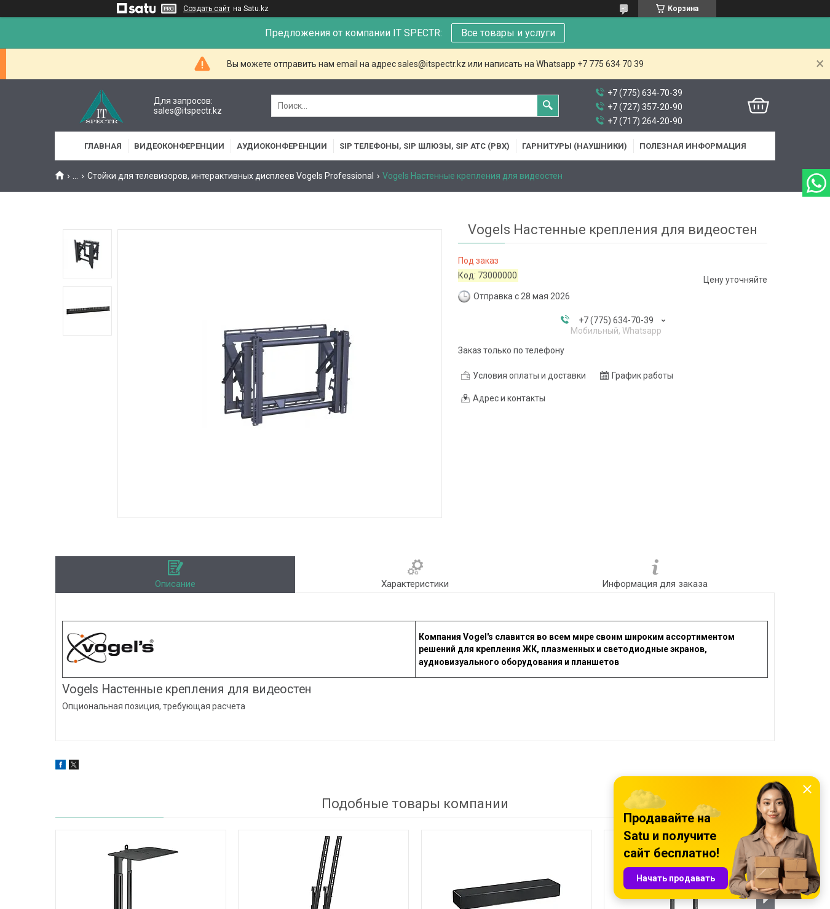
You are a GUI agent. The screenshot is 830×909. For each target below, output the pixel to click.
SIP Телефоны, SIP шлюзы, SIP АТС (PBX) (424, 146)
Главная (103, 146)
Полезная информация (692, 146)
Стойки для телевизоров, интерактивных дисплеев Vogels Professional (230, 176)
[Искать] (547, 105)
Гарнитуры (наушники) (574, 146)
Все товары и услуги (508, 33)
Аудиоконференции (282, 146)
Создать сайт (206, 8)
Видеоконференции (179, 146)
